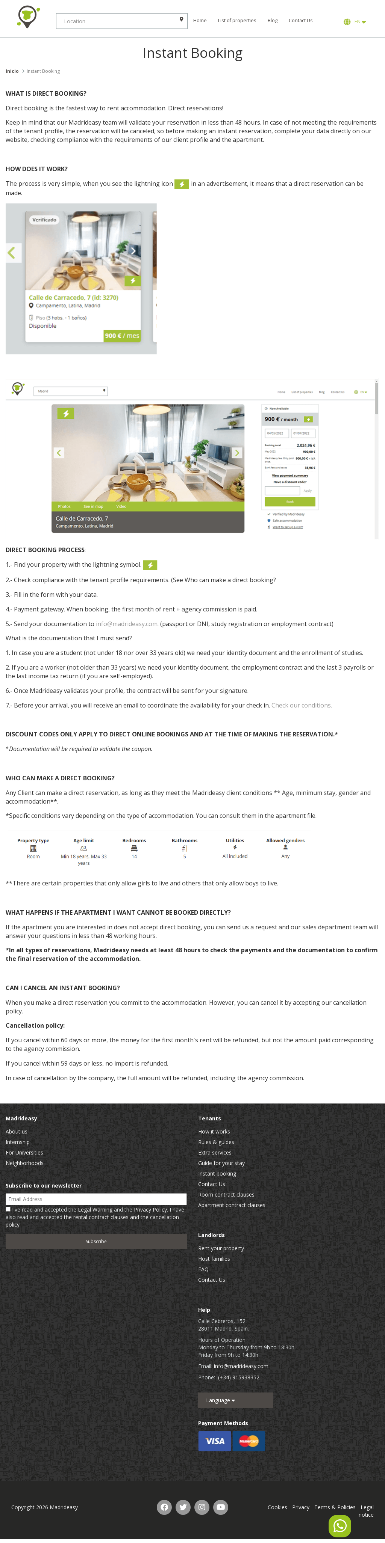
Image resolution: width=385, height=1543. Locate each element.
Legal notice (366, 1511)
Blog (273, 20)
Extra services (215, 1152)
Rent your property (221, 1248)
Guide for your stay (221, 1163)
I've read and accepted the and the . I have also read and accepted (95, 1217)
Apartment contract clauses (231, 1205)
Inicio (12, 71)
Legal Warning (95, 1209)
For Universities (24, 1152)
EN (355, 21)
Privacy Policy (150, 1209)
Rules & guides (216, 1142)
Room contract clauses (226, 1194)
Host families (214, 1258)
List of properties (237, 20)
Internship (18, 1142)
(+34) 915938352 (238, 1377)
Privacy (300, 1507)
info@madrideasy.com (127, 624)
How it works (214, 1131)
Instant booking (217, 1173)
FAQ (203, 1269)
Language (220, 1400)
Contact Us (301, 20)
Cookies (277, 1507)
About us (16, 1131)
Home (200, 20)
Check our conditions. (301, 705)
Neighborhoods (25, 1163)
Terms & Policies (335, 1507)
